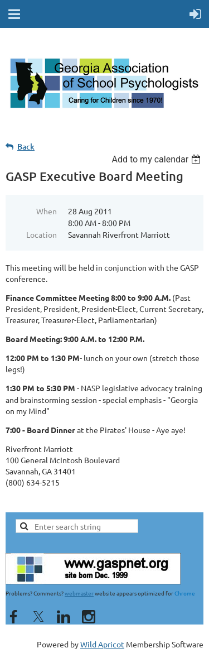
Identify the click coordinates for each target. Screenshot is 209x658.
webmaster (79, 593)
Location (41, 234)
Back (26, 146)
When (46, 211)
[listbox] (157, 159)
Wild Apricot (102, 644)
